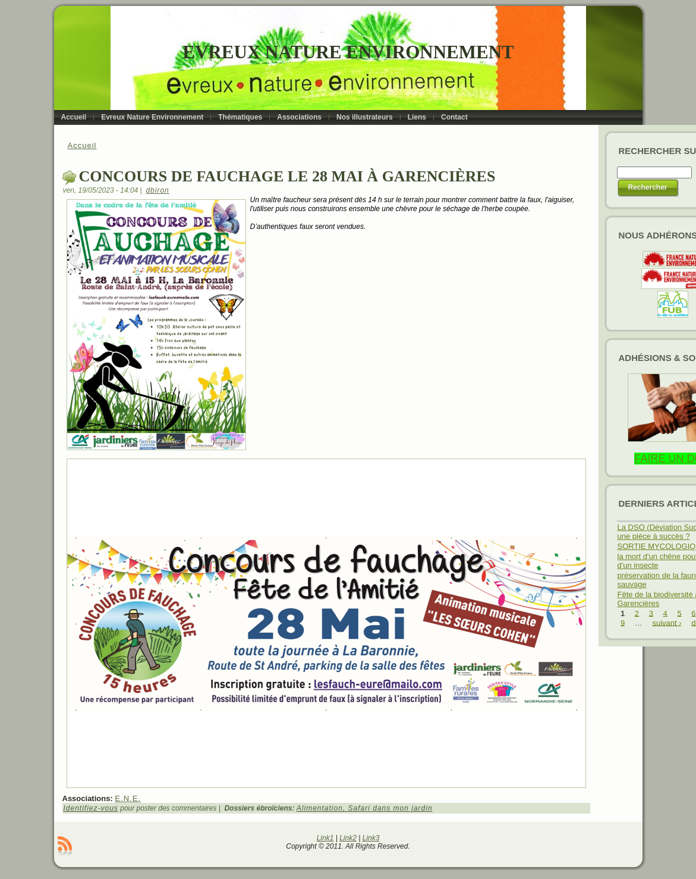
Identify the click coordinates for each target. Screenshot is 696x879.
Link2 (348, 838)
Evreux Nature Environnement (348, 52)
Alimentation (320, 808)
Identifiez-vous (91, 808)
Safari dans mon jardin (390, 808)
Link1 (325, 838)
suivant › (666, 622)
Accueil (82, 145)
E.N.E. (128, 798)
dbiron (157, 190)
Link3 (371, 838)
